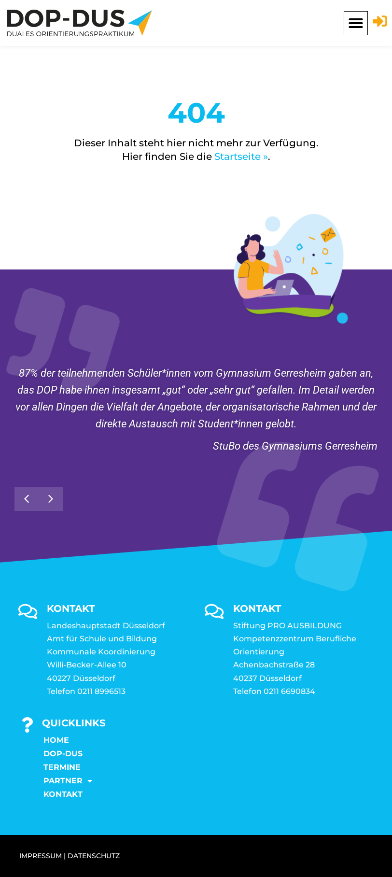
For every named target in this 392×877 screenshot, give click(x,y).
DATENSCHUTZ (94, 855)
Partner (67, 781)
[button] (356, 23)
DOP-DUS (63, 753)
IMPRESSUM (40, 855)
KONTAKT (63, 794)
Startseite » (241, 156)
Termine (62, 767)
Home (56, 740)
